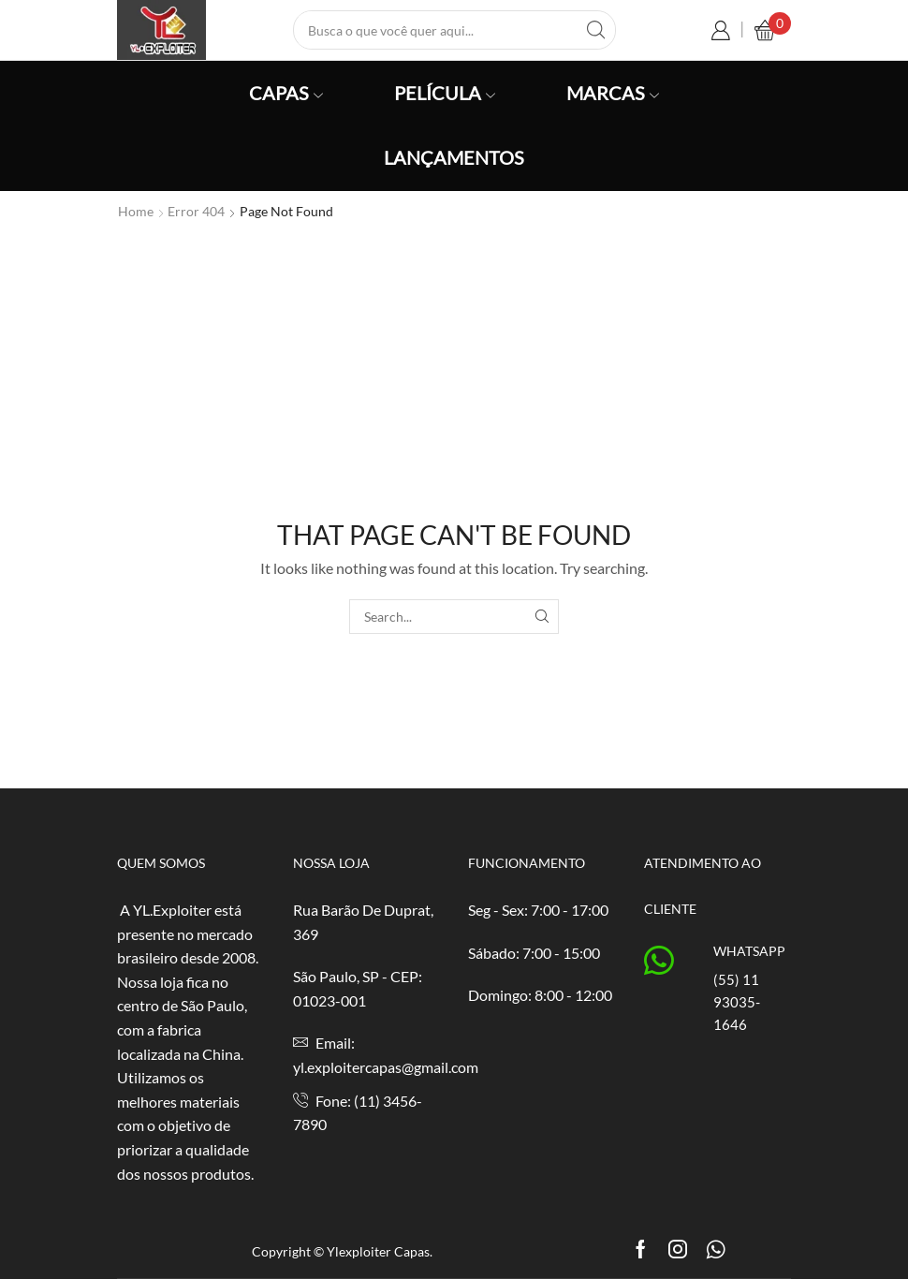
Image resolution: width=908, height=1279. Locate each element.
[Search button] (596, 30)
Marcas (612, 92)
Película (444, 92)
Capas (286, 92)
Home (136, 211)
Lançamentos (454, 157)
